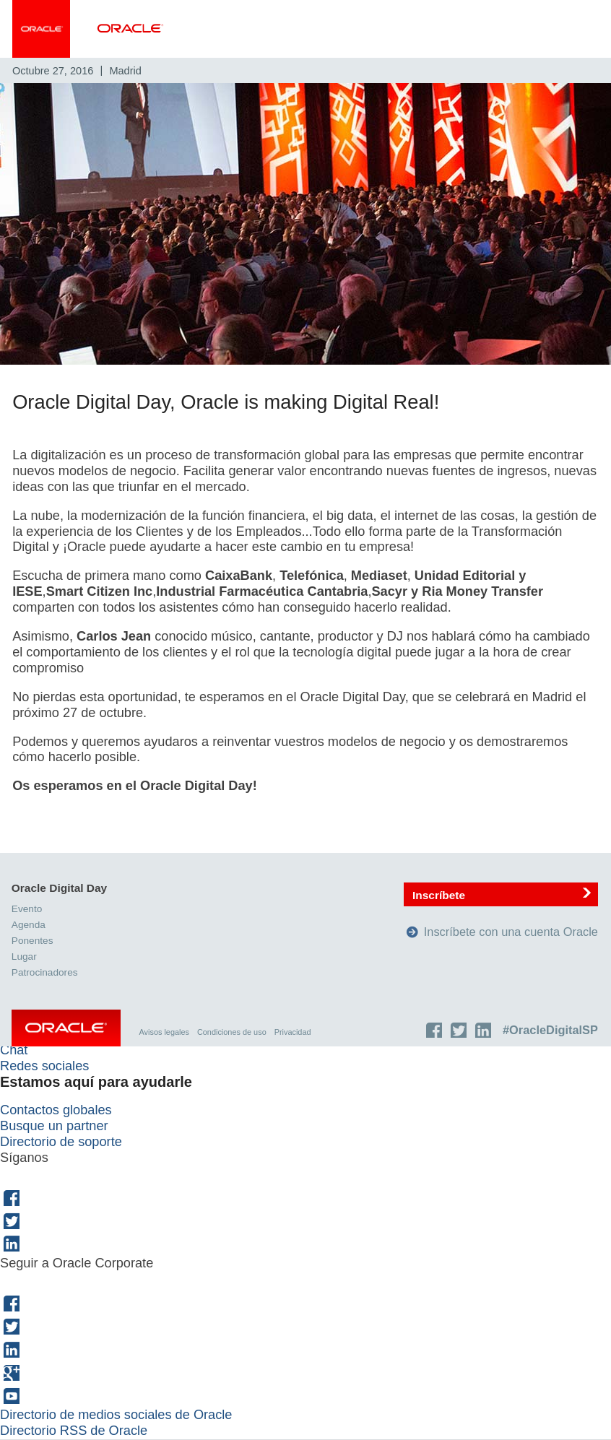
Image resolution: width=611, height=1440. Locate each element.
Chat (13, 1051)
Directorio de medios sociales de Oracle (116, 1415)
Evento (27, 909)
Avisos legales (165, 1032)
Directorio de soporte (61, 1142)
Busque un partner (54, 1126)
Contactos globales (56, 1110)
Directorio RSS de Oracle (73, 1431)
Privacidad (293, 1032)
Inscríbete (439, 895)
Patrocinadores (45, 972)
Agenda (29, 925)
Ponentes (33, 941)
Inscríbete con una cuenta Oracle (512, 932)
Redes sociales (44, 1066)
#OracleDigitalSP (551, 1029)
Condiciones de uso (232, 1032)
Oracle (67, 1031)
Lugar (25, 957)
